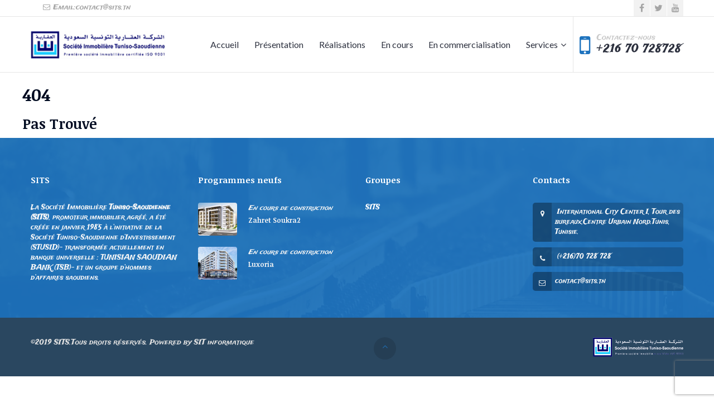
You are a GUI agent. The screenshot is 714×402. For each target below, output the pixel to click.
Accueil (224, 44)
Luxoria (261, 264)
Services (542, 44)
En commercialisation (469, 44)
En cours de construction (290, 208)
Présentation (278, 44)
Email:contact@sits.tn (86, 7)
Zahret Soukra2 (274, 220)
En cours (397, 44)
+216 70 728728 (639, 49)
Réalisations (342, 44)
